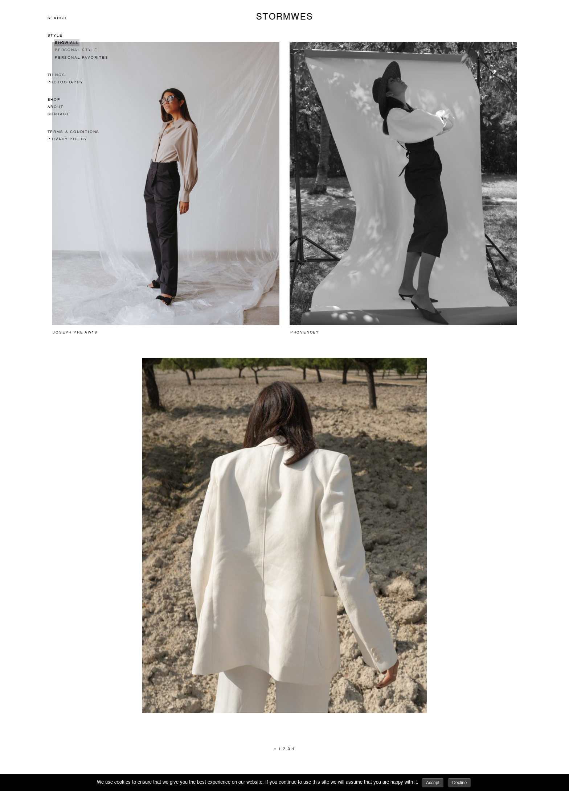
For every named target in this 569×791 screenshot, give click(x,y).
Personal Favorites (82, 57)
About (56, 107)
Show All (67, 43)
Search (57, 18)
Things (56, 75)
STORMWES (284, 17)
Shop (54, 100)
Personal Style (76, 50)
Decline (459, 782)
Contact (58, 114)
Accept (432, 782)
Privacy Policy (67, 139)
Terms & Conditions (74, 132)
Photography (65, 82)
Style (55, 35)
